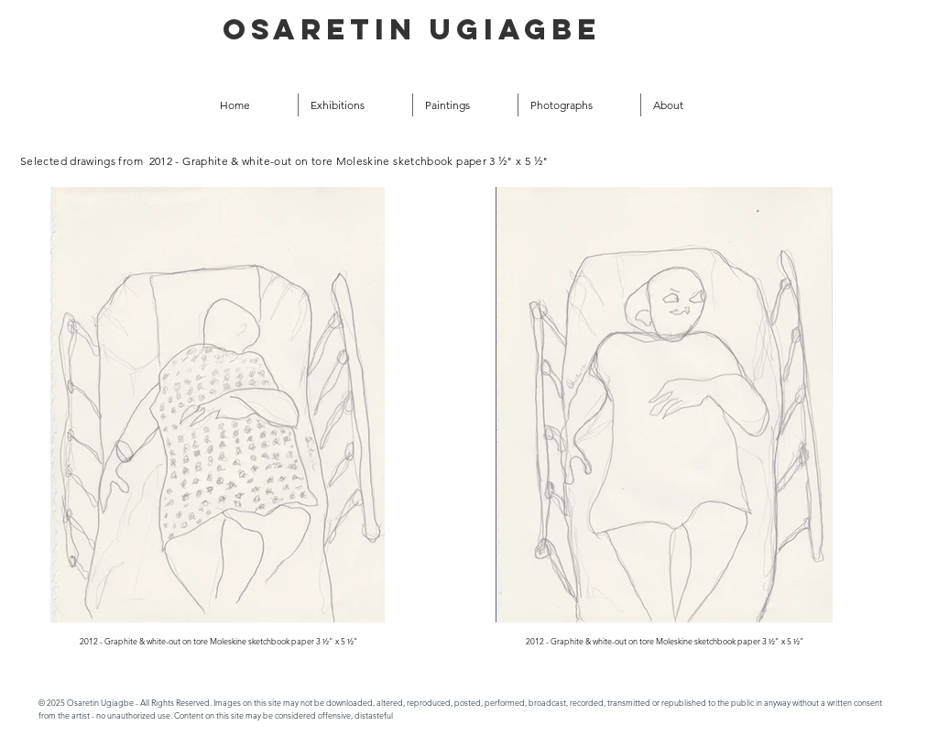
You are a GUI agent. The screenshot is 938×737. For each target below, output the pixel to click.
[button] (465, 105)
